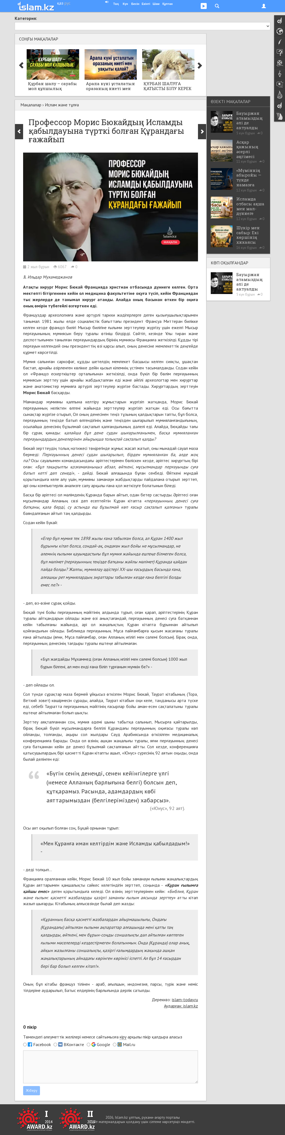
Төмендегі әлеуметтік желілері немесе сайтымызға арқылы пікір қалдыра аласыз (102, 1037)
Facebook (42, 1044)
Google (103, 1044)
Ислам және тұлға (62, 104)
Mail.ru (129, 1044)
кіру (123, 1037)
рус (67, 3)
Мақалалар (30, 104)
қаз (60, 3)
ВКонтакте (74, 1044)
